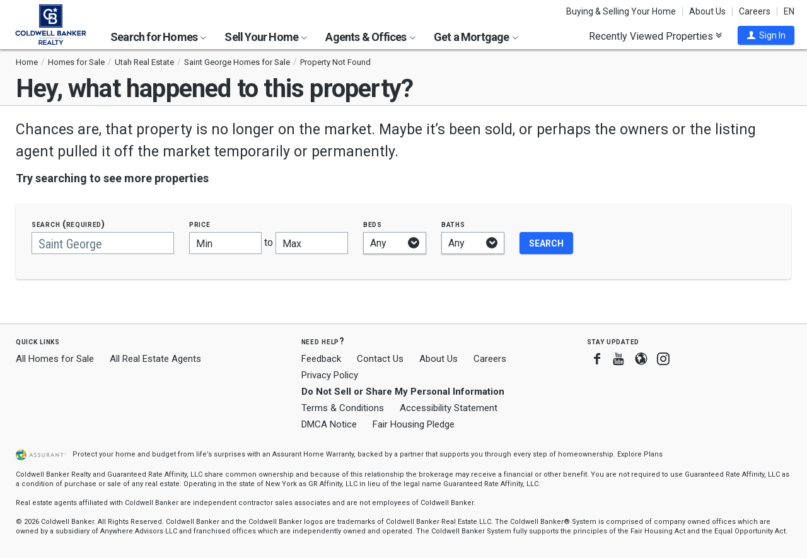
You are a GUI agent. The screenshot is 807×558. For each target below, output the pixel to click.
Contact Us (380, 358)
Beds (372, 224)
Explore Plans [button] (640, 454)
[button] (766, 35)
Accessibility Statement (448, 408)
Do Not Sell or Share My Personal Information (402, 391)
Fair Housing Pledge (414, 424)
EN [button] (789, 11)
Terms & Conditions (342, 408)
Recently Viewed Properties (655, 36)
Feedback (321, 359)
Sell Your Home (265, 37)
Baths (453, 224)
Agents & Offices (370, 37)
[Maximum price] (312, 243)
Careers (754, 11)
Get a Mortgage (476, 37)
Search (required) (68, 224)
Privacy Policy (329, 375)
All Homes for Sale (55, 358)
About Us (707, 11)
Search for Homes (158, 37)
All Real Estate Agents (155, 358)
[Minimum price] (225, 243)
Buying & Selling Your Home (621, 11)
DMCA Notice (329, 424)
